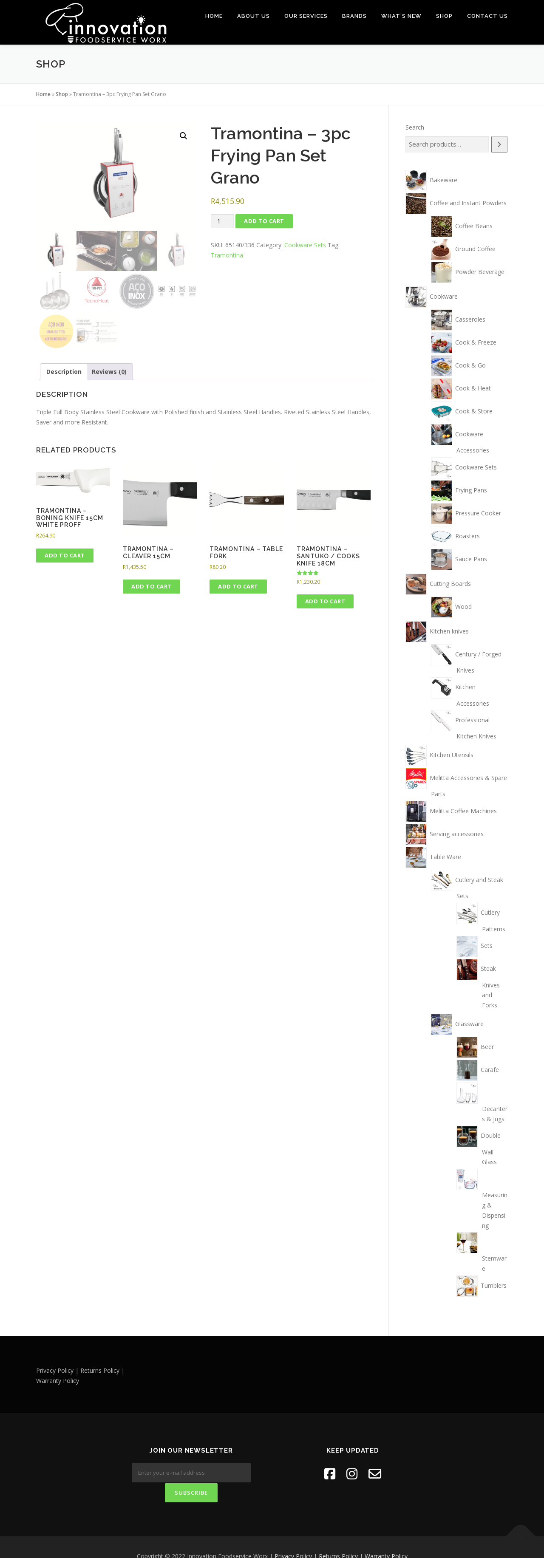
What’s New (401, 16)
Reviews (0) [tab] (109, 370)
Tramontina (227, 255)
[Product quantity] (222, 221)
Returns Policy (338, 1538)
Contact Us (487, 16)
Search (414, 127)
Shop (444, 16)
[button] (183, 135)
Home (214, 16)
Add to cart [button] (65, 554)
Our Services (306, 16)
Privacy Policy (293, 1538)
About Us (253, 16)
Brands (354, 16)
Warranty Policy (386, 1538)
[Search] (499, 144)
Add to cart (264, 220)
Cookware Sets (305, 244)
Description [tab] (64, 370)
